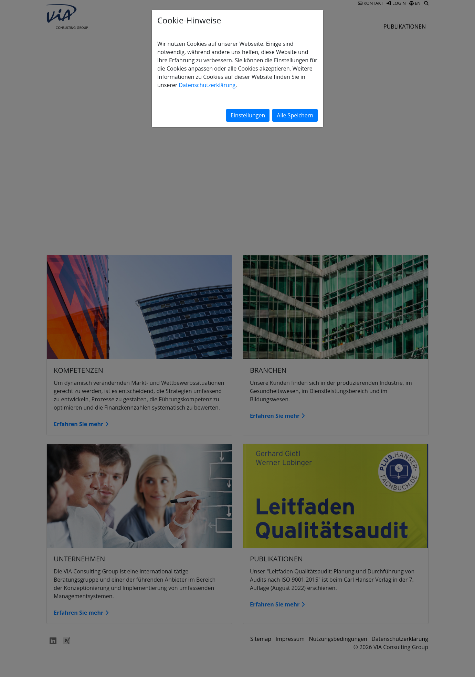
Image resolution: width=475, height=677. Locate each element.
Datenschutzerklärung (207, 85)
